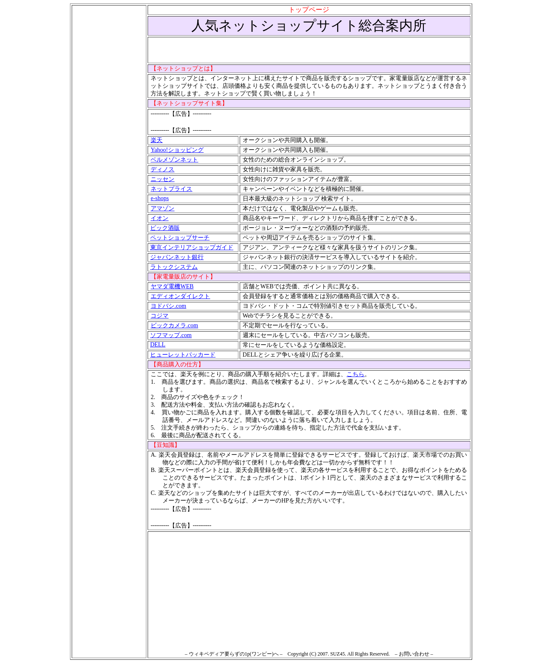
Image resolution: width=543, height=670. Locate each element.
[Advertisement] (109, 133)
